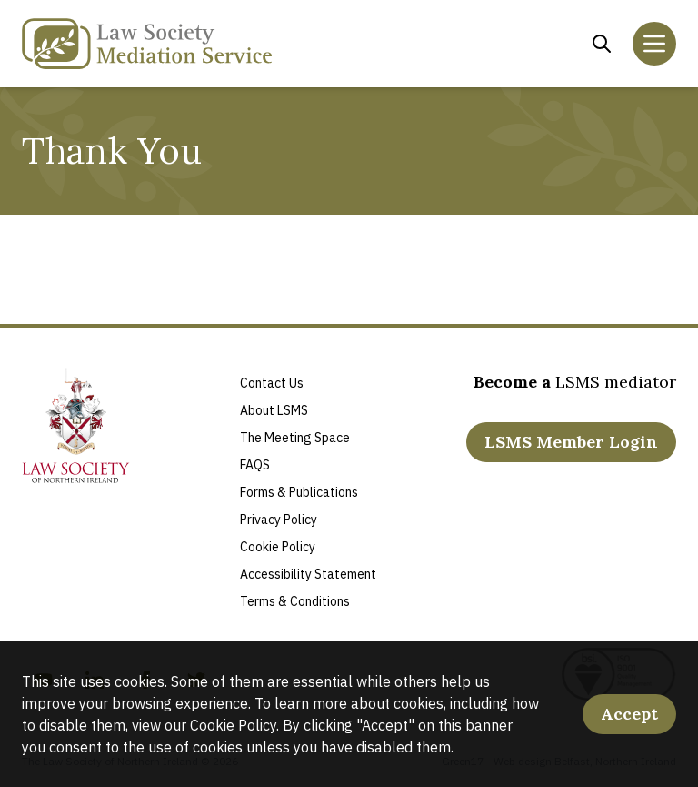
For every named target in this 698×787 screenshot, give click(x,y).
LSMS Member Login (571, 441)
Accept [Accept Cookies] (629, 713)
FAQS (255, 465)
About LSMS (274, 410)
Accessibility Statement (308, 574)
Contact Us (272, 383)
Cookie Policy (233, 725)
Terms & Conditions (295, 601)
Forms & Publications (299, 492)
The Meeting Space (295, 437)
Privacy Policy (278, 519)
